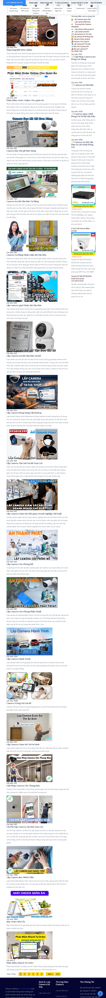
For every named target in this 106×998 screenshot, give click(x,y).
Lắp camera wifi (44, 993)
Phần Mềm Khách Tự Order (20, 963)
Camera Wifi (33, 3)
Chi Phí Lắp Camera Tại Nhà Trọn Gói (25, 827)
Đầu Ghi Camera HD (80, 46)
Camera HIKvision (62, 991)
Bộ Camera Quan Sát (81, 19)
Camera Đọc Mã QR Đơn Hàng (21, 151)
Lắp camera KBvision (81, 22)
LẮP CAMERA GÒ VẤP (14, 3)
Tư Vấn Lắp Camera (62, 3)
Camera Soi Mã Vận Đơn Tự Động (23, 201)
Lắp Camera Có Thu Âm (81, 34)
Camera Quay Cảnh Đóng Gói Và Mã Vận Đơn (83, 115)
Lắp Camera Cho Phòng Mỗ (20, 564)
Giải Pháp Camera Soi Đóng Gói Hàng (83, 58)
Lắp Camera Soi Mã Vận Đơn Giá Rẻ (24, 356)
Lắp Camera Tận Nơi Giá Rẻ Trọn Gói (24, 463)
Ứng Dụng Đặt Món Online (19, 50)
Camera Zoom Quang (80, 39)
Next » (50, 974)
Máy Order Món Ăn (16, 921)
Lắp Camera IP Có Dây (80, 44)
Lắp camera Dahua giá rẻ (82, 29)
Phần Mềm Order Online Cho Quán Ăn (25, 100)
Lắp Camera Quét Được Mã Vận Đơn (24, 305)
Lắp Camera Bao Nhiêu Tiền (20, 877)
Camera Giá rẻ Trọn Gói (79, 3)
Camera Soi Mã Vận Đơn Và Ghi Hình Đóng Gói (82, 144)
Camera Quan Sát (46, 3)
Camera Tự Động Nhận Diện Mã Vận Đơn (26, 255)
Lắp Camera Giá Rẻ (80, 32)
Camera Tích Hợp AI (80, 42)
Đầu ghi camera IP (79, 49)
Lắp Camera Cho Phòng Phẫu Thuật (24, 611)
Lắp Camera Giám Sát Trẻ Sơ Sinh (23, 744)
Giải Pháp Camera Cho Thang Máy (23, 785)
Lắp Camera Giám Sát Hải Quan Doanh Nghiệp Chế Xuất (34, 513)
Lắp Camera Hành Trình (18, 659)
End (57, 974)
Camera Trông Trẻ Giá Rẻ (19, 703)
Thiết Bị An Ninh (96, 3)
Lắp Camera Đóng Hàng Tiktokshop (24, 413)
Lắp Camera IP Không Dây (82, 37)
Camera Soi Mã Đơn (82, 85)
